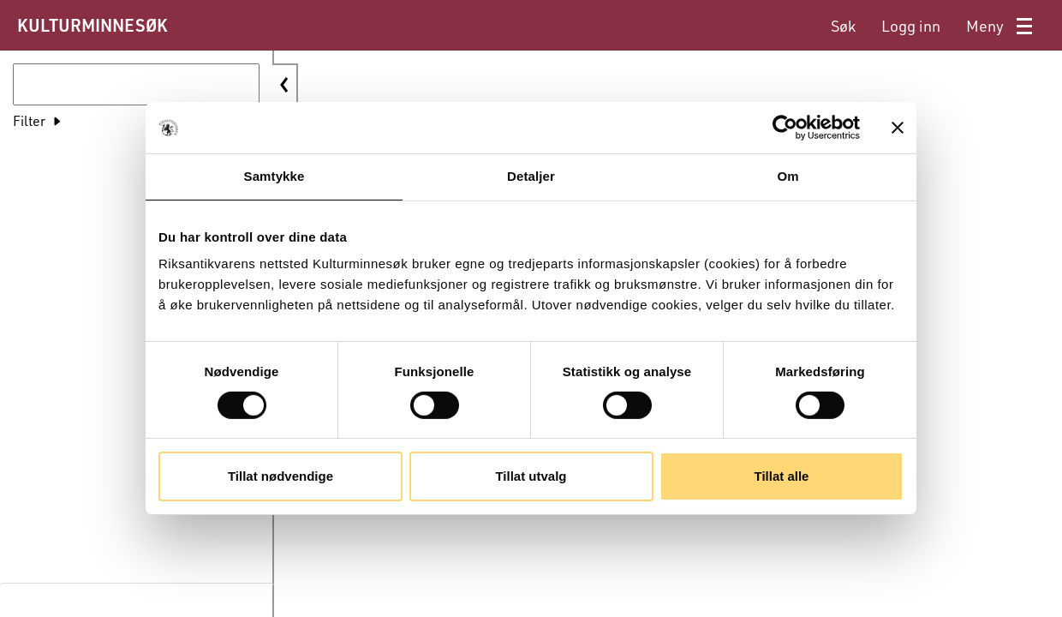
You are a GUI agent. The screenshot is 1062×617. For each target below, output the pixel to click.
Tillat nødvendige (280, 476)
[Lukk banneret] (898, 128)
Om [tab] (787, 176)
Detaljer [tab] (531, 176)
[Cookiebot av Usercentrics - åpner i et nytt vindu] (785, 128)
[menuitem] (843, 26)
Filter (29, 120)
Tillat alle (782, 476)
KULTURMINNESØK (92, 25)
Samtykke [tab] (274, 176)
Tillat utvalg (530, 476)
